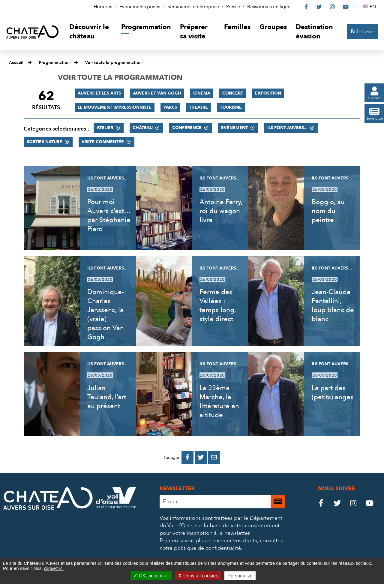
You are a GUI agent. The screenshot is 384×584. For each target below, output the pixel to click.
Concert (232, 93)
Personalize (240, 575)
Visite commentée (103, 142)
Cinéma (201, 93)
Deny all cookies (198, 575)
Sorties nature (44, 142)
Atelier (105, 128)
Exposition (268, 93)
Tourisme (231, 107)
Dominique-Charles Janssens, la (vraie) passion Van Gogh (105, 314)
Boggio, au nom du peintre (328, 210)
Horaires (103, 6)
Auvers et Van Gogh (157, 93)
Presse (233, 6)
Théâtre (198, 107)
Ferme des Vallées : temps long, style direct (218, 305)
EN (373, 6)
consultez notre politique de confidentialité (221, 544)
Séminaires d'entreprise (193, 6)
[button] (91, 32)
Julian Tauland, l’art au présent (106, 397)
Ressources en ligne (268, 6)
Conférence (187, 128)
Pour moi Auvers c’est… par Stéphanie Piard (108, 215)
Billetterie (362, 31)
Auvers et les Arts (99, 93)
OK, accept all (151, 575)
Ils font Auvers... (287, 128)
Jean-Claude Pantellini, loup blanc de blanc (333, 305)
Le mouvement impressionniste (115, 107)
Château (143, 128)
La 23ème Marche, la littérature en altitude (219, 402)
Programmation (54, 62)
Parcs (170, 107)
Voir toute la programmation (113, 62)
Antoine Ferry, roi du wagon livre (221, 210)
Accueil (16, 62)
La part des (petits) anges (332, 393)
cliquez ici (54, 568)
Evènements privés (139, 6)
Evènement (234, 128)
